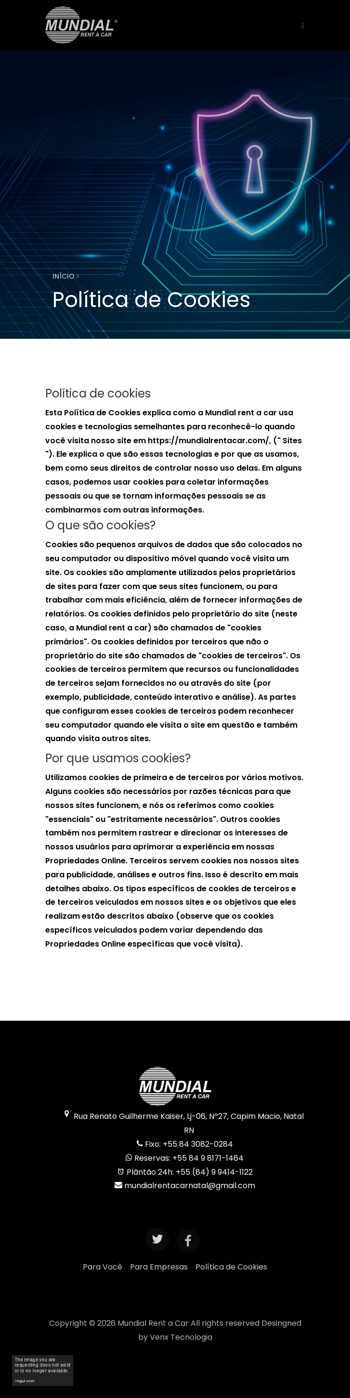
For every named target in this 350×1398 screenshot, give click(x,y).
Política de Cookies (231, 1266)
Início (65, 276)
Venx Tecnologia (181, 1337)
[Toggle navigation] (300, 25)
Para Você (102, 1266)
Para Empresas (159, 1266)
